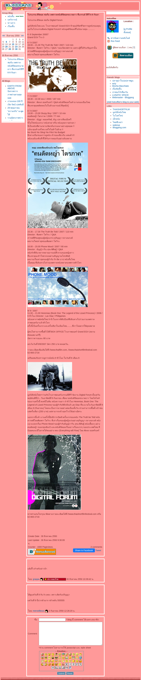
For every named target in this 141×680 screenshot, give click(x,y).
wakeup (117, 125)
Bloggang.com (120, 127)
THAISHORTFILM (122, 109)
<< (3, 39)
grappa (33, 572)
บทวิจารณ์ (11, 22)
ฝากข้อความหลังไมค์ (119, 38)
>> (17, 39)
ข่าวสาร (11, 25)
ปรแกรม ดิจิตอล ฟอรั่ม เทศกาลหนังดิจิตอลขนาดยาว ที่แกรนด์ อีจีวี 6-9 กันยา (13, 74)
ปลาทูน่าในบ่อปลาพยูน (123, 80)
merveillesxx (35, 604)
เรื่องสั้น (10, 28)
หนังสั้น (10, 16)
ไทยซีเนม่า (118, 122)
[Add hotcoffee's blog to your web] (123, 102)
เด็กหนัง (117, 119)
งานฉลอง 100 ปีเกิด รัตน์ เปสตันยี (13, 118)
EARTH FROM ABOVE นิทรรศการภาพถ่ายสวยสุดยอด (12, 104)
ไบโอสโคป (118, 115)
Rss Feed (114, 41)
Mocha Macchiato (121, 86)
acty (115, 83)
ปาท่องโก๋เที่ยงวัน (121, 92)
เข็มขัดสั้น (117, 89)
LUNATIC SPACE (121, 95)
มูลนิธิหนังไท (120, 112)
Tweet (99, 544)
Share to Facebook (85, 544)
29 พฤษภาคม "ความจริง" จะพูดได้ (13, 128)
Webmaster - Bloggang (124, 97)
